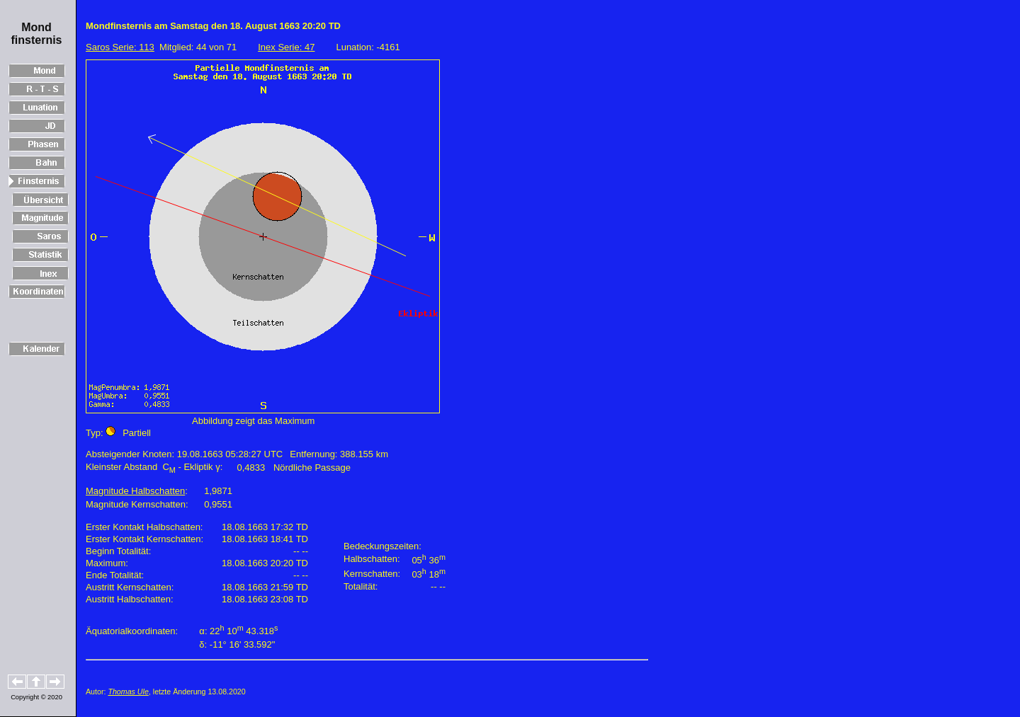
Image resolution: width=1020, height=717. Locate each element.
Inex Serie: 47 (286, 47)
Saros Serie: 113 (120, 47)
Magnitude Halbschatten (135, 491)
